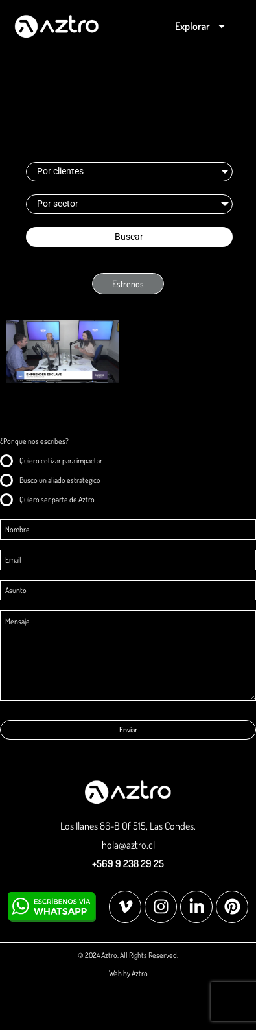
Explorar (201, 26)
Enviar (128, 729)
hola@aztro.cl (128, 844)
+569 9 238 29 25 (128, 863)
